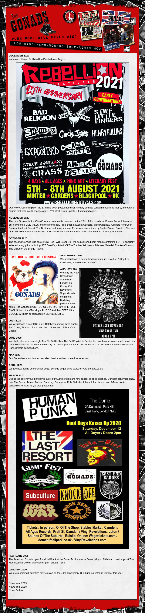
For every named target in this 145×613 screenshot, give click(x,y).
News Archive (16, 590)
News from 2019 (18, 583)
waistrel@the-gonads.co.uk (88, 368)
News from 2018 (18, 586)
